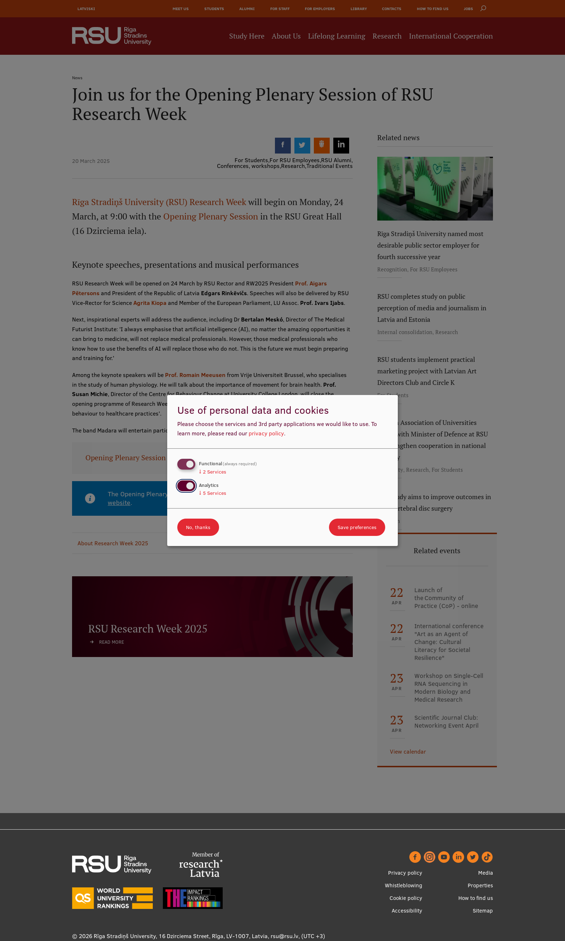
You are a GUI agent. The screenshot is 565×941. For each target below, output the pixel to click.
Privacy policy (405, 872)
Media (485, 872)
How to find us (475, 898)
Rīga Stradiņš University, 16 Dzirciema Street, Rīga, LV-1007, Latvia (181, 936)
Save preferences (357, 527)
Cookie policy (406, 898)
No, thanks (198, 527)
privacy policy (266, 433)
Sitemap (483, 910)
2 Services (212, 471)
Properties (480, 885)
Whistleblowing (403, 885)
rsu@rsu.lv (284, 936)
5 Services (212, 493)
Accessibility (407, 910)
